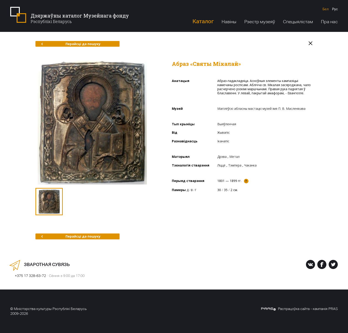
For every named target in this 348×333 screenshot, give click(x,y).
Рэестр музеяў (259, 21)
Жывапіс (223, 132)
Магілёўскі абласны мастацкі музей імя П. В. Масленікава (261, 108)
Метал (234, 156)
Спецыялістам (298, 21)
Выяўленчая (226, 124)
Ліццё (221, 165)
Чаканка (250, 165)
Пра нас (329, 21)
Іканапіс (223, 141)
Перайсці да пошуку (70, 44)
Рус (335, 9)
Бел (326, 9)
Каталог (203, 21)
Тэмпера (234, 165)
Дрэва (222, 156)
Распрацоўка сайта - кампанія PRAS (299, 309)
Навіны (229, 21)
